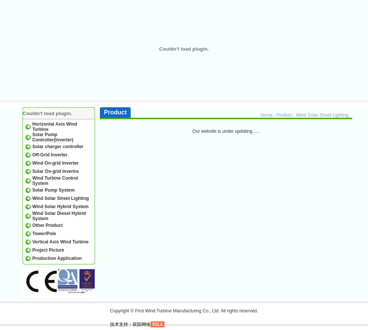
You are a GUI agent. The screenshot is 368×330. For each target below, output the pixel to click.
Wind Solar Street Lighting (60, 198)
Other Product (47, 225)
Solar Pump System (53, 190)
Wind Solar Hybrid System (60, 206)
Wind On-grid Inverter (55, 163)
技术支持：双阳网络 (130, 324)
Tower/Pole (44, 233)
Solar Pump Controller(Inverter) (52, 137)
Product (284, 115)
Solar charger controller (57, 146)
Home (267, 115)
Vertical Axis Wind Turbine (60, 241)
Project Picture (48, 250)
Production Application (57, 258)
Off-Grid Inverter (49, 155)
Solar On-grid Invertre (55, 171)
